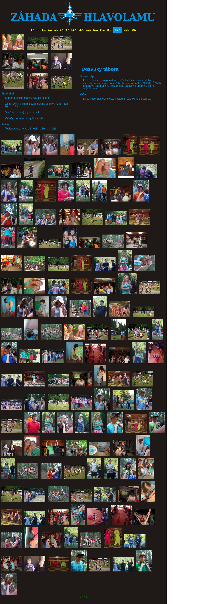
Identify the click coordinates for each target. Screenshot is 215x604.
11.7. (81, 30)
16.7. (117, 30)
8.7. (62, 30)
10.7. (73, 30)
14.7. (102, 30)
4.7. (38, 30)
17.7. (126, 30)
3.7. (32, 30)
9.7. (67, 30)
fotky (133, 30)
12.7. (88, 30)
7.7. (56, 30)
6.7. (50, 30)
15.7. (109, 30)
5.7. (44, 30)
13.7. (95, 30)
